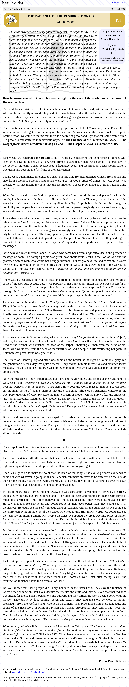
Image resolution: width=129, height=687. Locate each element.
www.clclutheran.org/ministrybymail (28, 672)
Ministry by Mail (12, 2)
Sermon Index (119, 2)
